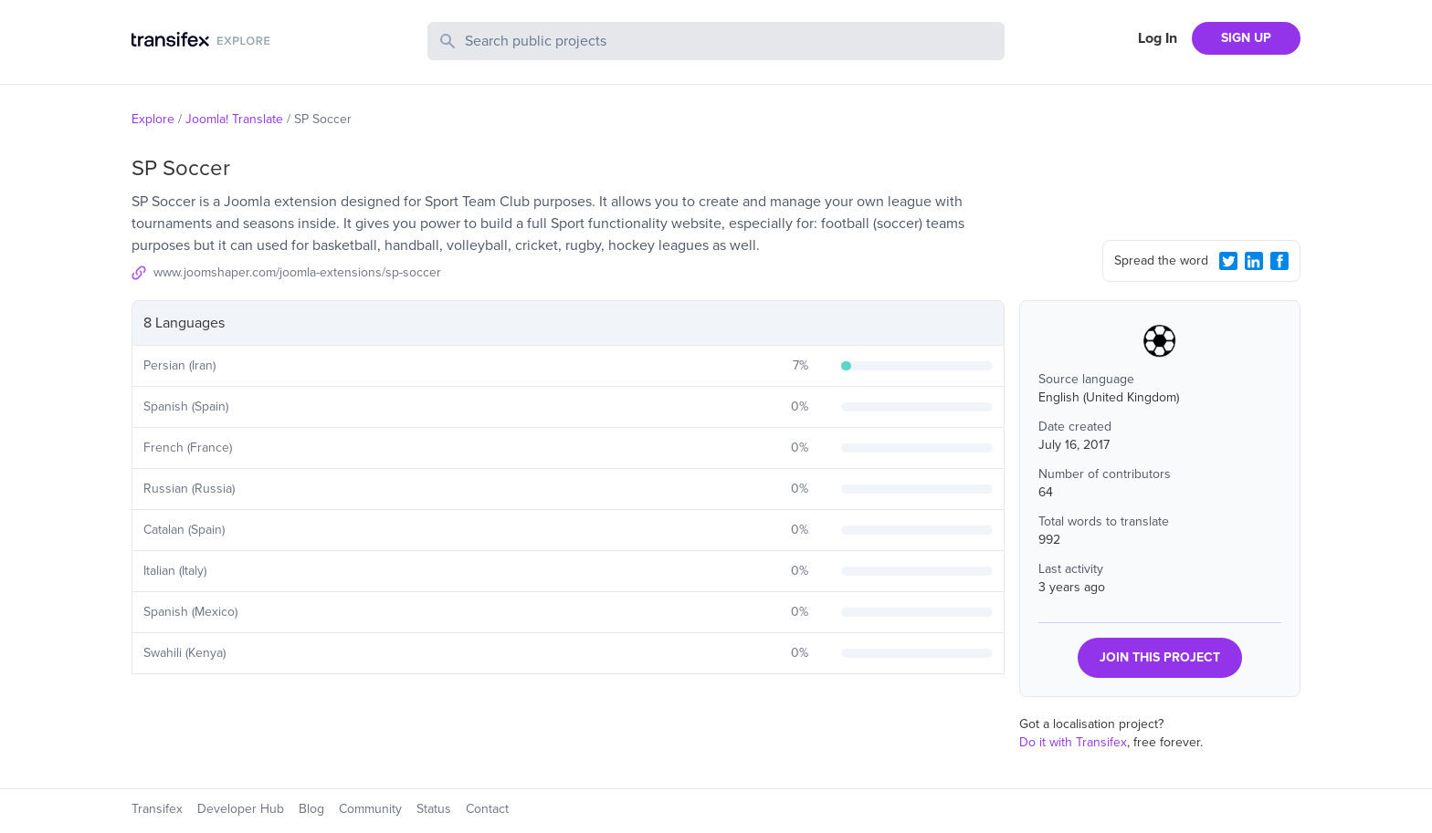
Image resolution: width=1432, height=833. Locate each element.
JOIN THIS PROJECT (1160, 657)
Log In (1157, 38)
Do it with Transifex (1073, 742)
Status (433, 809)
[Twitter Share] (1228, 261)
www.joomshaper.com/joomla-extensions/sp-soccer (297, 272)
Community (370, 809)
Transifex (157, 809)
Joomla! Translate (234, 119)
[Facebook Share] (1279, 261)
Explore (153, 119)
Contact (487, 809)
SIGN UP (1246, 38)
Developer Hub (240, 809)
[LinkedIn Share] (1254, 261)
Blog (311, 809)
